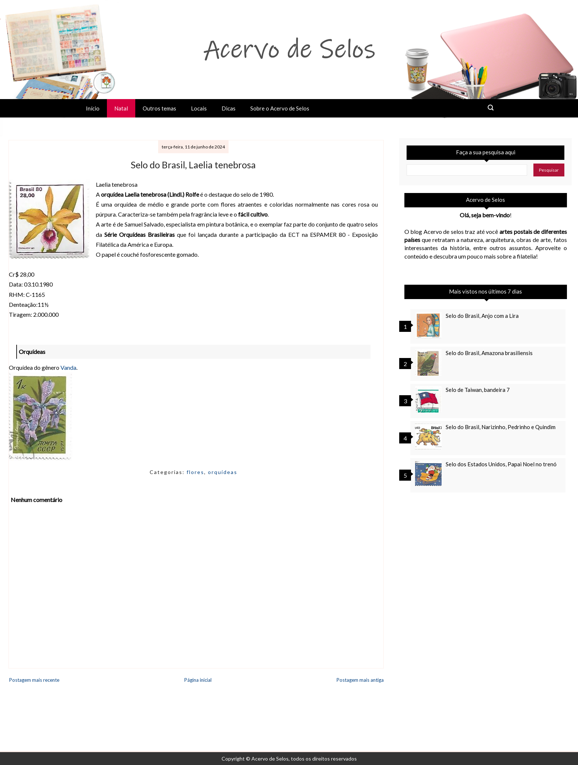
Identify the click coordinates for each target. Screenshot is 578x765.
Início (93, 108)
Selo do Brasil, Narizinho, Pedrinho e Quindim (501, 427)
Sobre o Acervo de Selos (279, 108)
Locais (199, 108)
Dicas (229, 108)
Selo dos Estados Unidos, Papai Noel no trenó (501, 464)
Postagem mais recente (34, 680)
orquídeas (222, 472)
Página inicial (198, 680)
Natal (121, 108)
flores (195, 472)
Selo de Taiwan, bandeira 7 (478, 389)
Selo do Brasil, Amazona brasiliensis (489, 353)
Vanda (68, 367)
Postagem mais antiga (360, 680)
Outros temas (159, 108)
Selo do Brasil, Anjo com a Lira (482, 315)
